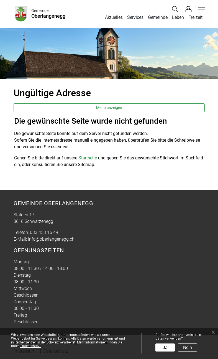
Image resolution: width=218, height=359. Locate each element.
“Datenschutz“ (30, 346)
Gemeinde (158, 17)
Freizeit (195, 17)
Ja (165, 347)
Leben (178, 17)
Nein (187, 347)
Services (135, 17)
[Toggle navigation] (200, 9)
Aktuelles (114, 17)
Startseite (87, 158)
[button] (176, 9)
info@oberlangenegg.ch (51, 239)
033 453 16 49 (44, 232)
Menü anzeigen (109, 107)
